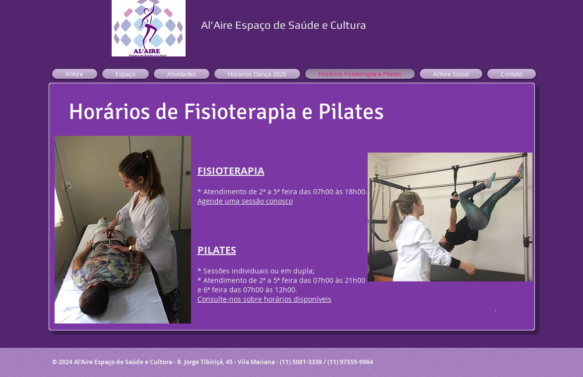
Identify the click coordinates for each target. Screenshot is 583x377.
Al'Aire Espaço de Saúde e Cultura (283, 24)
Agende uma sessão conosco (245, 201)
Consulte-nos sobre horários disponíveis (264, 299)
